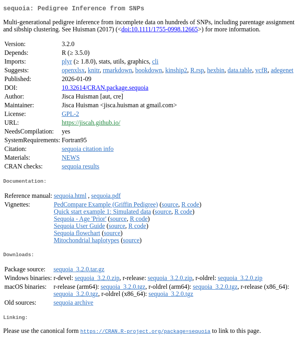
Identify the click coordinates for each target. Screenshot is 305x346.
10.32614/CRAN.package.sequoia (105, 89)
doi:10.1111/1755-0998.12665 (159, 30)
